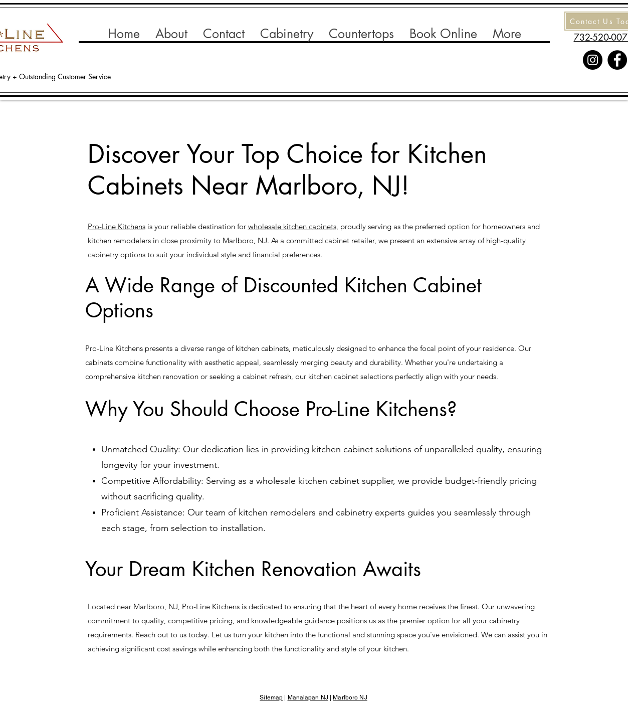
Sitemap (271, 697)
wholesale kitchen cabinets (292, 226)
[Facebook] (617, 60)
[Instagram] (592, 60)
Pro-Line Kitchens (116, 226)
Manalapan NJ (308, 697)
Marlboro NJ (350, 697)
